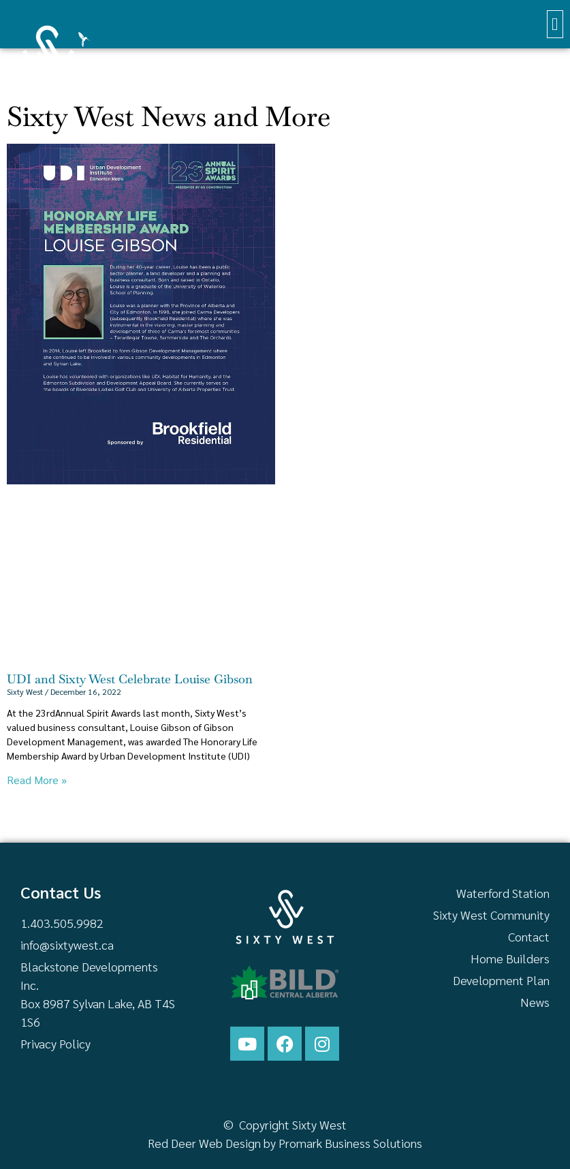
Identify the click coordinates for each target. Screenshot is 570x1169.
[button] (555, 24)
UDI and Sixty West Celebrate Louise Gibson (130, 679)
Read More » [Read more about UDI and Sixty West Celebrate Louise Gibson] (37, 780)
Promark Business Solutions (350, 1143)
